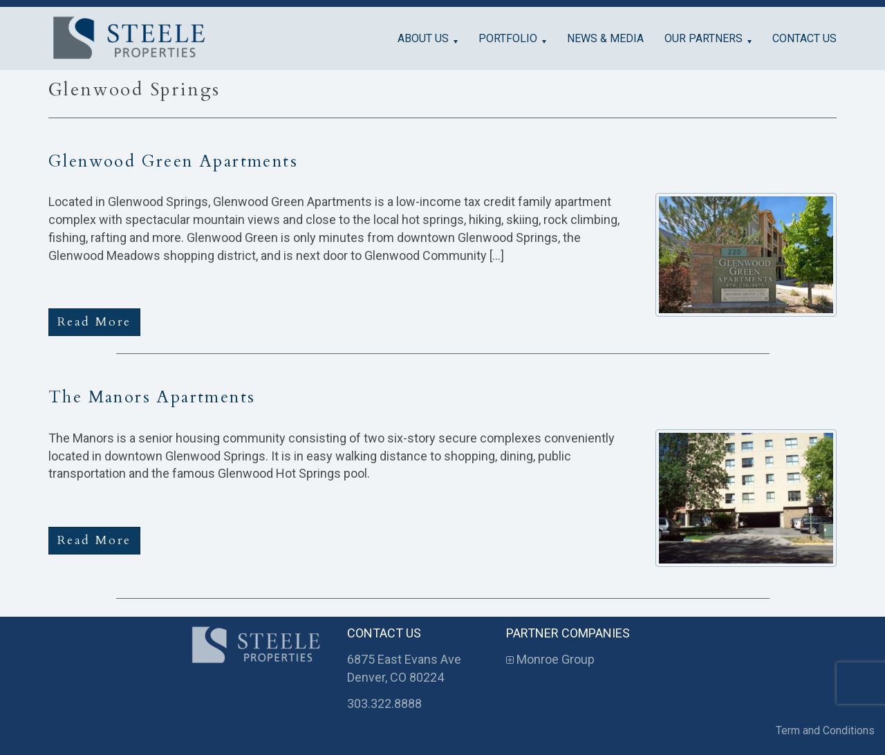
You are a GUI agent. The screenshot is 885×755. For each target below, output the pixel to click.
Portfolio (507, 38)
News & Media (605, 38)
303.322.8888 (384, 703)
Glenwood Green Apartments (173, 161)
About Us (423, 38)
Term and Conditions (825, 730)
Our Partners (703, 38)
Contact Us (804, 38)
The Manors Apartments (151, 397)
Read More (94, 321)
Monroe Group (550, 659)
